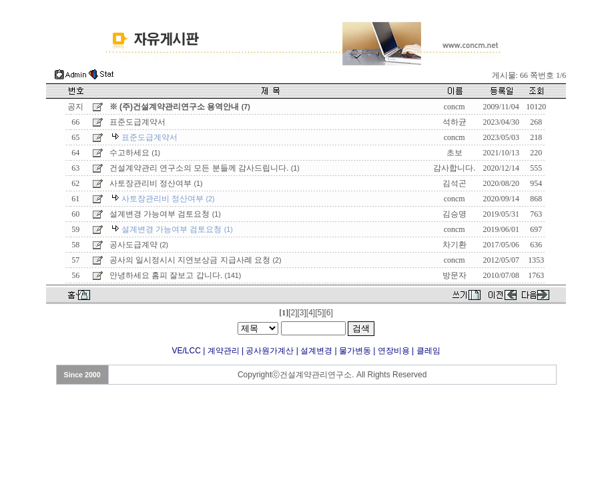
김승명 (454, 214)
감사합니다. (454, 168)
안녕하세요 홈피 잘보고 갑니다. (175, 275)
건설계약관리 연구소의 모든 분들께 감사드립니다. (204, 168)
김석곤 (454, 183)
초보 (454, 152)
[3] (301, 312)
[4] (310, 312)
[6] (328, 312)
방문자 (454, 275)
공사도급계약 (138, 244)
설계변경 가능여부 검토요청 (165, 214)
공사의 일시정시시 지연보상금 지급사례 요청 (195, 260)
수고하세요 (134, 152)
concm (454, 106)
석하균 (454, 122)
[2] (292, 312)
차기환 (454, 244)
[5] (319, 312)
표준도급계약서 (137, 122)
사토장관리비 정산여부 (156, 183)
